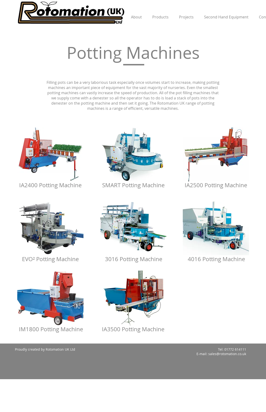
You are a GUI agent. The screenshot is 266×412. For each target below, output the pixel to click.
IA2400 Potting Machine (50, 185)
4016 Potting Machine (216, 259)
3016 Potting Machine (133, 259)
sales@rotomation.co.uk (227, 354)
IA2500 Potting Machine (216, 185)
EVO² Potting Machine (50, 259)
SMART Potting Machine (133, 185)
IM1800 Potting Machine (51, 329)
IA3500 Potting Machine (133, 329)
